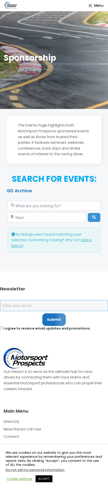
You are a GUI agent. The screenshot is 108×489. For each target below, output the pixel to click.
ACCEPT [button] (44, 479)
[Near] (47, 217)
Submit (54, 319)
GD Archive (19, 191)
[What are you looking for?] (54, 206)
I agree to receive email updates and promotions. (45, 328)
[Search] (94, 217)
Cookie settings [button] (19, 479)
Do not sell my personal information (35, 470)
